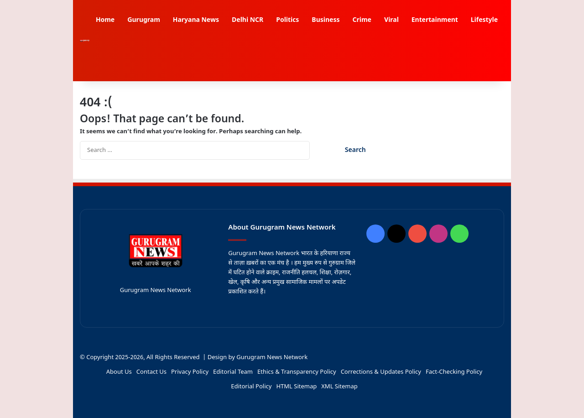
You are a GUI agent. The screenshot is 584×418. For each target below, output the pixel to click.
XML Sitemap (339, 387)
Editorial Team (233, 372)
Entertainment (435, 20)
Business (325, 20)
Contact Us (151, 372)
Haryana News (196, 20)
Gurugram (143, 20)
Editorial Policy (251, 387)
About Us (119, 372)
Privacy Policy (190, 372)
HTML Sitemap (296, 387)
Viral (391, 20)
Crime (361, 20)
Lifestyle (484, 20)
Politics (287, 20)
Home (105, 20)
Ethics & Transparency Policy (296, 372)
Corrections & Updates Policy (381, 372)
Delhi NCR (247, 20)
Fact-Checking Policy (454, 372)
